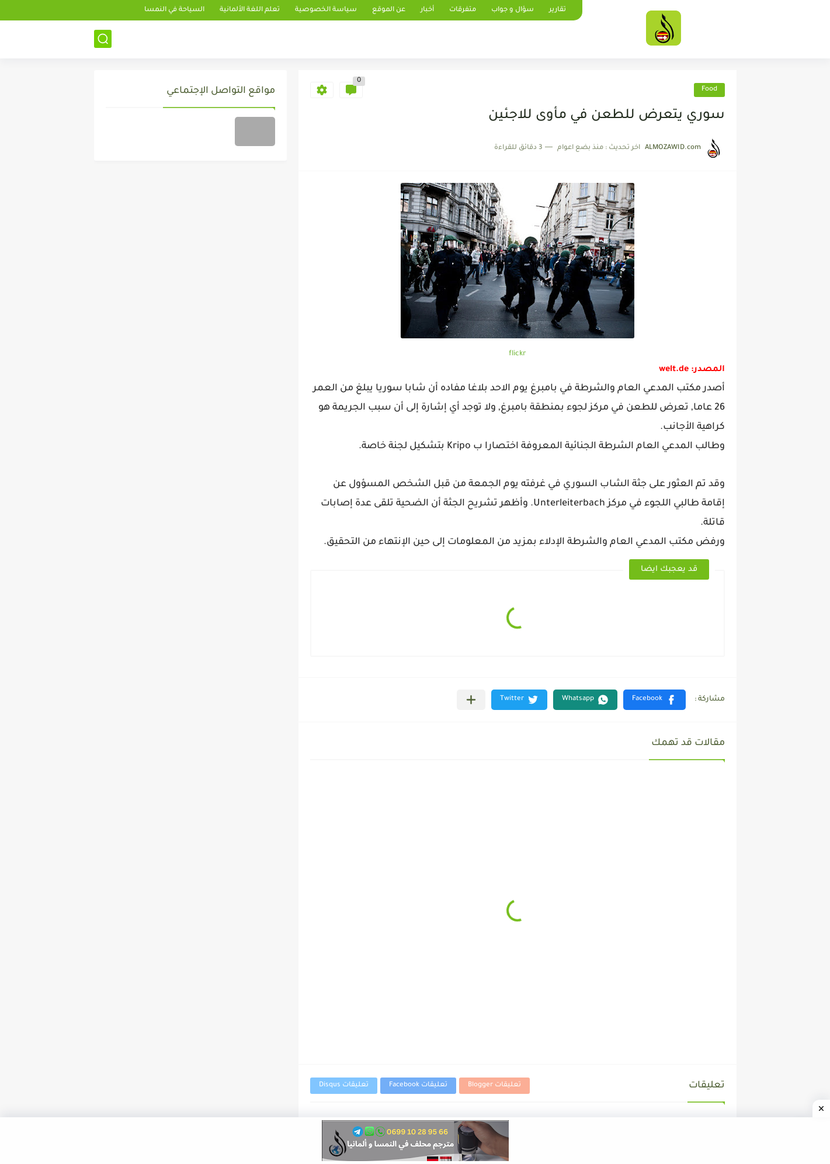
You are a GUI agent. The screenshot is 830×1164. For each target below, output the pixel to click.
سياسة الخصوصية (326, 10)
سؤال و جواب (512, 10)
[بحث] (103, 39)
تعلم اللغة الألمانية (250, 10)
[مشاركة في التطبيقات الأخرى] (471, 700)
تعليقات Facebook (418, 1085)
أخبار (427, 10)
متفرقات (462, 10)
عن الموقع (388, 10)
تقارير (557, 10)
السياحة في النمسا (174, 10)
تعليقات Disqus (344, 1085)
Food (709, 89)
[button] (654, 700)
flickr (517, 354)
